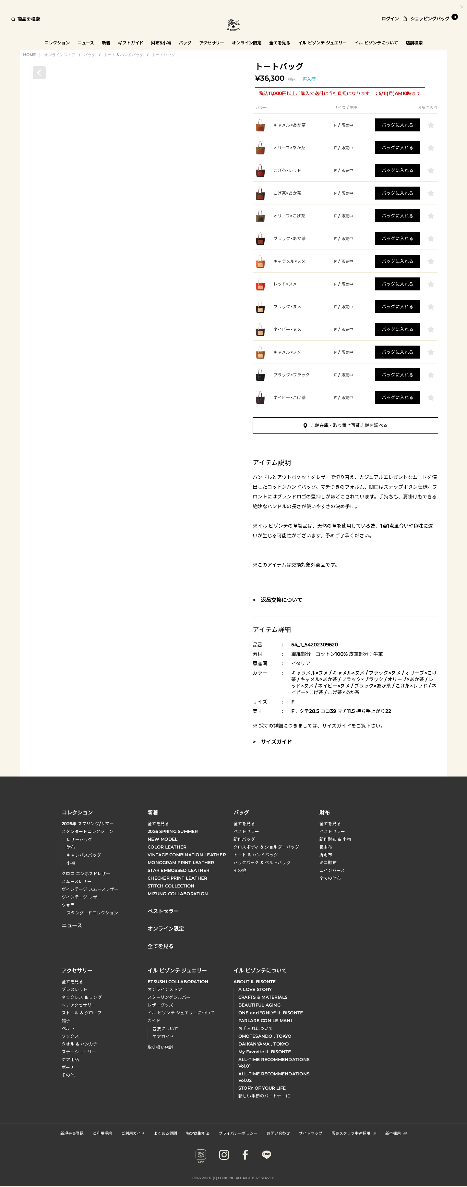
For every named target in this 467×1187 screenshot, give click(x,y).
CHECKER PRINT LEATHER (177, 879)
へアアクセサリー (79, 1006)
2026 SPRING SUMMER (173, 832)
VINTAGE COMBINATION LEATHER (187, 855)
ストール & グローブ (82, 1013)
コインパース (332, 871)
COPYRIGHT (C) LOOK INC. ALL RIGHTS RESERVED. (233, 1179)
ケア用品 (70, 1060)
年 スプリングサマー (88, 824)
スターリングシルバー (169, 998)
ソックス (70, 1037)
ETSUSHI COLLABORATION (178, 982)
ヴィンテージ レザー (82, 897)
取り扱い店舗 (161, 1048)
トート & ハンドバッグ (123, 55)
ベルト (68, 1029)
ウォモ (68, 905)
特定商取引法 (198, 1134)
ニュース (85, 42)
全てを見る (158, 824)
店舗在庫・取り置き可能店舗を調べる (346, 426)
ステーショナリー (79, 1052)
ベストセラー (246, 832)
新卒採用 (396, 1134)
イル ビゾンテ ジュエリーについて (181, 1013)
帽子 (66, 1021)
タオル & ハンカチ (80, 1044)
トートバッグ (163, 55)
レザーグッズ (161, 1006)
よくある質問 (165, 1134)
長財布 (325, 847)
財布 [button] (324, 813)
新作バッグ (244, 840)
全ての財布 (330, 879)
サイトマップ (310, 1134)
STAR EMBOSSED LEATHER (178, 871)
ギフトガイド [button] (130, 42)
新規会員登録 (72, 1134)
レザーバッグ (79, 840)
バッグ (89, 55)
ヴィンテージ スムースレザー (90, 890)
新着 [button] (106, 42)
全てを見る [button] (280, 42)
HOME (29, 55)
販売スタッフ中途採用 (353, 1134)
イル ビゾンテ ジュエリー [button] (322, 42)
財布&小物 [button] (161, 42)
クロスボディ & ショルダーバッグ (266, 847)
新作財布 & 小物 (335, 840)
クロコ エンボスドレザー (86, 874)
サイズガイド (336, 727)
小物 (70, 863)
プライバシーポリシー (238, 1134)
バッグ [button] (185, 42)
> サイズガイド (272, 743)
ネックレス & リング (82, 998)
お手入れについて (255, 1029)
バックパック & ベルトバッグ (262, 863)
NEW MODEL (162, 840)
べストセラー (332, 832)
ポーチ (68, 1068)
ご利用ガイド (133, 1134)
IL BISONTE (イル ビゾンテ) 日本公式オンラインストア (233, 26)
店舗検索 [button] (414, 42)
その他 (240, 871)
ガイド (154, 1021)
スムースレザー (77, 882)
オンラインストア (59, 55)
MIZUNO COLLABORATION (178, 894)
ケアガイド (163, 1037)
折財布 (325, 855)
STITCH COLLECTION (171, 886)
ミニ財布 (328, 863)
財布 (70, 848)
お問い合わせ (278, 1134)
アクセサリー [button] (211, 42)
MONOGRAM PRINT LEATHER (181, 863)
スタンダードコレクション (87, 832)
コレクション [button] (56, 42)
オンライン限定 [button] (247, 42)
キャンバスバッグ (83, 856)
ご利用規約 (102, 1134)
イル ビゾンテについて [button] (377, 42)
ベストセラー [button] (163, 911)
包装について (165, 1029)
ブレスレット (75, 990)
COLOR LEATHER (167, 847)
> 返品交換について (277, 601)
